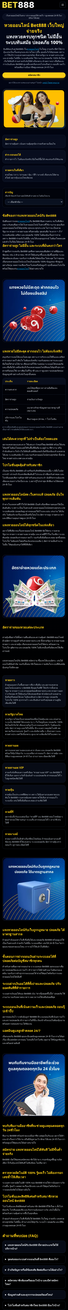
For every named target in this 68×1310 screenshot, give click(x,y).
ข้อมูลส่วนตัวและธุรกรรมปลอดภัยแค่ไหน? (30, 1294)
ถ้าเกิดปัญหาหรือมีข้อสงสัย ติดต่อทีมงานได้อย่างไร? (35, 1270)
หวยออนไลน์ (33, 49)
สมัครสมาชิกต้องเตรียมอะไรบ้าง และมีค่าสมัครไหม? (31, 1282)
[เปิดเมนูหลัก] (63, 5)
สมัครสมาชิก (34, 75)
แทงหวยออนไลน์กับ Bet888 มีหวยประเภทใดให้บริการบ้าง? (31, 1246)
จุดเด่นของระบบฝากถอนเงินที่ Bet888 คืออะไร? (33, 1259)
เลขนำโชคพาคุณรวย (51, 82)
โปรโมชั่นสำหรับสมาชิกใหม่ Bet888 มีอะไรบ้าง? (34, 1305)
